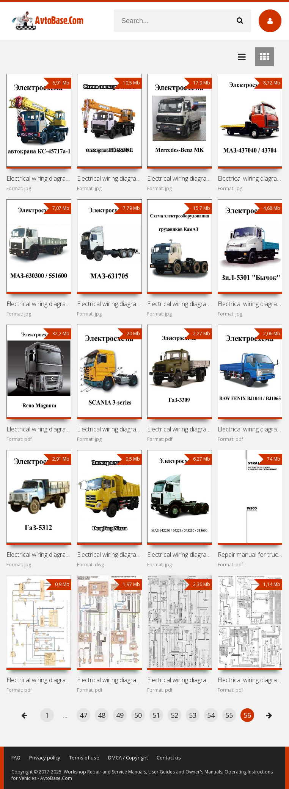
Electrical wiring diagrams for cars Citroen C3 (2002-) (250, 680)
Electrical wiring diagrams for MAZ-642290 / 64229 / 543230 (179, 554)
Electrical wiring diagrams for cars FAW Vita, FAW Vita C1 (38, 680)
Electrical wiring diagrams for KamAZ (179, 304)
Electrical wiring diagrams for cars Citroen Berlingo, (179, 680)
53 (192, 715)
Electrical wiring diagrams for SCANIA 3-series (109, 429)
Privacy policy (44, 757)
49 (120, 715)
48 (101, 715)
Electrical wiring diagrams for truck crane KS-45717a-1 (38, 178)
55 (229, 715)
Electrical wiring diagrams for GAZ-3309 (179, 429)
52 (174, 715)
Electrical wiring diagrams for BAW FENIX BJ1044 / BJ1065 (250, 429)
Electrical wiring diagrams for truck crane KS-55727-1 (109, 178)
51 (156, 715)
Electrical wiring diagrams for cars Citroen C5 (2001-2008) (109, 680)
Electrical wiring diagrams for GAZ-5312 (38, 554)
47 (83, 715)
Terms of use (84, 757)
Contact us (169, 757)
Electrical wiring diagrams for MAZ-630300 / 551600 (38, 304)
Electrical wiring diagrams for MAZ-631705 (109, 304)
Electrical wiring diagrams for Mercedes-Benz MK (179, 178)
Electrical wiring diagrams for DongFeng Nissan (109, 554)
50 (138, 715)
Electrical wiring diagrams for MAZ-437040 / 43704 (250, 178)
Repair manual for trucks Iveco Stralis (250, 554)
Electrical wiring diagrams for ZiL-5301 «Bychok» (250, 304)
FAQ (15, 757)
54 (211, 715)
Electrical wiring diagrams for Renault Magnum (38, 429)
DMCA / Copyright (128, 757)
